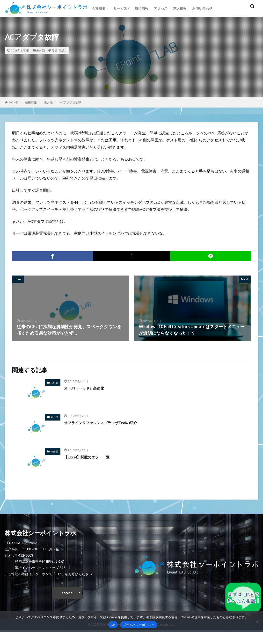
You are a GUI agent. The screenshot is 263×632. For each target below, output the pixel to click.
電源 (62, 50)
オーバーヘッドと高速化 (88, 388)
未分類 (40, 50)
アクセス (161, 8)
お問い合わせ (202, 8)
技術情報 (141, 8)
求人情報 (180, 8)
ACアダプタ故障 (70, 102)
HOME (13, 102)
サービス (120, 8)
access (67, 594)
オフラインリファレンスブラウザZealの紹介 (107, 422)
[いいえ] (257, 621)
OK (113, 625)
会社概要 (98, 8)
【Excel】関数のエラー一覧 (91, 456)
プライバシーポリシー (139, 625)
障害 (55, 50)
